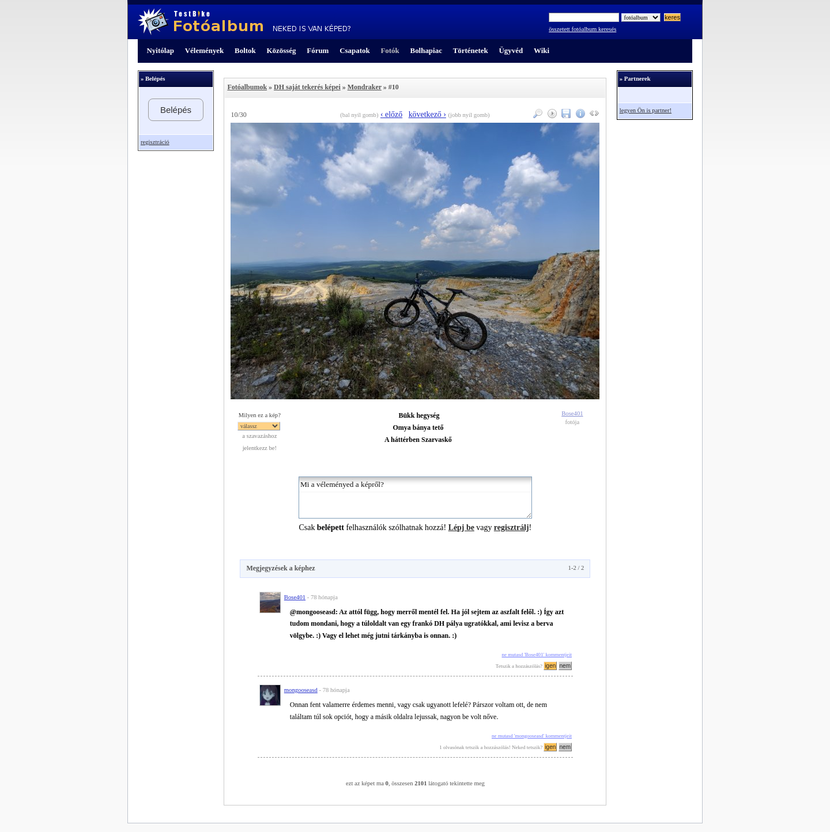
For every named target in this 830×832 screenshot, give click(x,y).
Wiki (541, 50)
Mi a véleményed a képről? (415, 497)
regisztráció (155, 142)
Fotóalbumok (247, 87)
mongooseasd (301, 690)
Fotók (389, 50)
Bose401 (572, 413)
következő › (427, 114)
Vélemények (204, 50)
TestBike (244, 22)
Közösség (281, 50)
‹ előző (391, 114)
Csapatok (354, 50)
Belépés (175, 110)
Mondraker (365, 87)
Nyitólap (160, 50)
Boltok (245, 50)
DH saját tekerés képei (307, 87)
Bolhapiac (426, 50)
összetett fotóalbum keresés (582, 29)
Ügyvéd (511, 50)
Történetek (470, 50)
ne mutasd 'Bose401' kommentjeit (537, 654)
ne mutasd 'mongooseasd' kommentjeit (532, 736)
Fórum (318, 50)
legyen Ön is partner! (645, 110)
